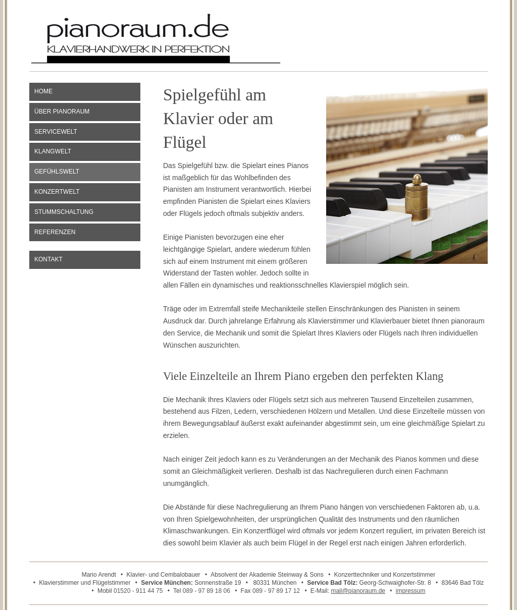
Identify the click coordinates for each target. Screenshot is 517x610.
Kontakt (48, 259)
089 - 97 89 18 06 (206, 590)
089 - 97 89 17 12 (276, 590)
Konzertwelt (57, 191)
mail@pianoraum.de (358, 590)
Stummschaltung (63, 211)
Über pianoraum (61, 111)
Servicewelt (55, 131)
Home (43, 91)
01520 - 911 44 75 (138, 590)
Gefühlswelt (56, 171)
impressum (411, 590)
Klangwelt (52, 151)
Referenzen (54, 232)
